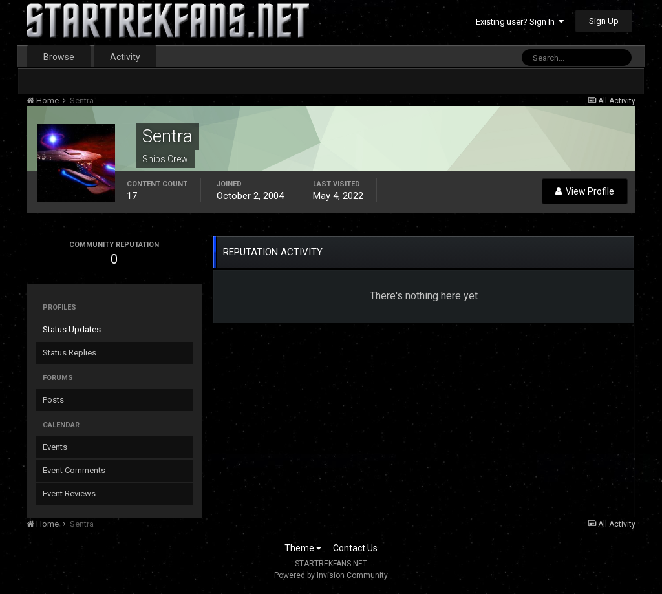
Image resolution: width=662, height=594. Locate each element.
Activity (125, 57)
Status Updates (72, 329)
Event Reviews (69, 493)
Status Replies (69, 352)
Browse (58, 57)
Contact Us (355, 548)
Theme (302, 548)
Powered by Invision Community (331, 575)
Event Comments (74, 470)
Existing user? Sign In (520, 22)
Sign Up (604, 21)
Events (55, 447)
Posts (53, 400)
